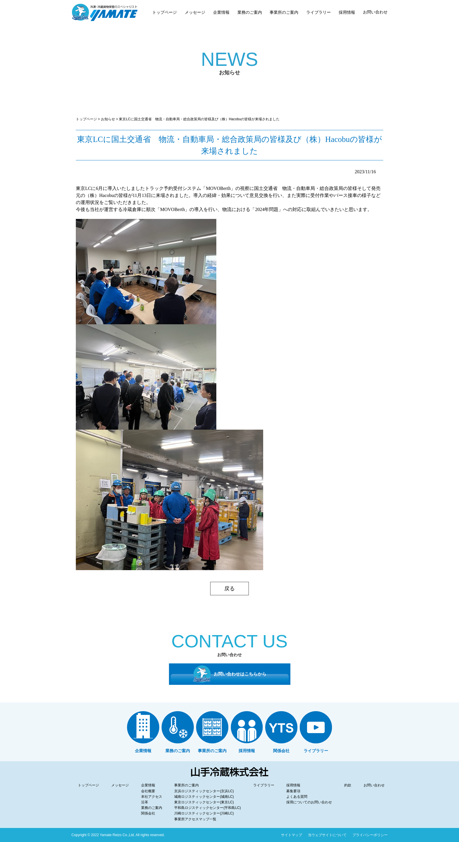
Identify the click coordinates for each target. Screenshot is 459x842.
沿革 (144, 802)
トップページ (86, 119)
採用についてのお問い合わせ (309, 802)
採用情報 (293, 785)
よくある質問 (296, 797)
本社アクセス (151, 797)
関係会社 (148, 813)
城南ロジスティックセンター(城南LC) (204, 797)
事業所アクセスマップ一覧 (195, 819)
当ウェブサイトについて (327, 835)
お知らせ (108, 119)
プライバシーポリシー (370, 835)
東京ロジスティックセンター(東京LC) (204, 802)
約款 (347, 785)
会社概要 (148, 791)
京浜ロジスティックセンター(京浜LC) (204, 791)
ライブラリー (263, 785)
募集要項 (293, 791)
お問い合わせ (374, 785)
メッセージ (120, 785)
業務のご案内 (151, 808)
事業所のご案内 (186, 785)
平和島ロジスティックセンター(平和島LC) (207, 808)
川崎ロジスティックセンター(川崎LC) (204, 813)
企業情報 (148, 785)
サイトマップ (291, 835)
